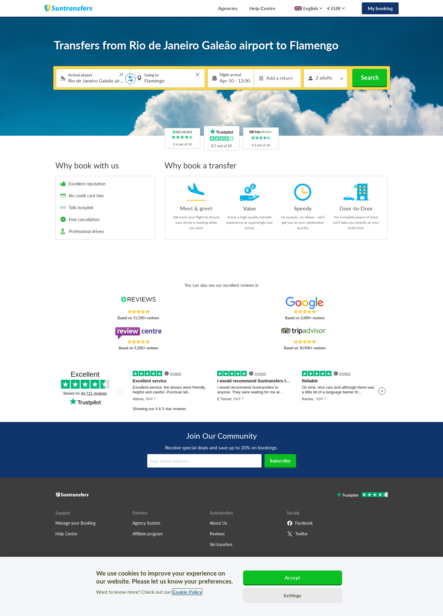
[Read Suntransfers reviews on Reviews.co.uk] (138, 303)
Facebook (300, 523)
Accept (292, 577)
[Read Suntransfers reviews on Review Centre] (138, 333)
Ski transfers (221, 544)
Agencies (227, 8)
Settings (292, 595)
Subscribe (280, 460)
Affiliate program (147, 533)
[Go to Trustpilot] (362, 495)
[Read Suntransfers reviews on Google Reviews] (304, 303)
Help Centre (262, 8)
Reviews (217, 533)
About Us (218, 523)
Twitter (297, 534)
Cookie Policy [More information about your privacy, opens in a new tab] (187, 592)
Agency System (146, 523)
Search (370, 77)
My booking (380, 8)
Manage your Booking (75, 523)
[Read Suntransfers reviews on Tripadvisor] (304, 333)
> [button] (121, 74)
